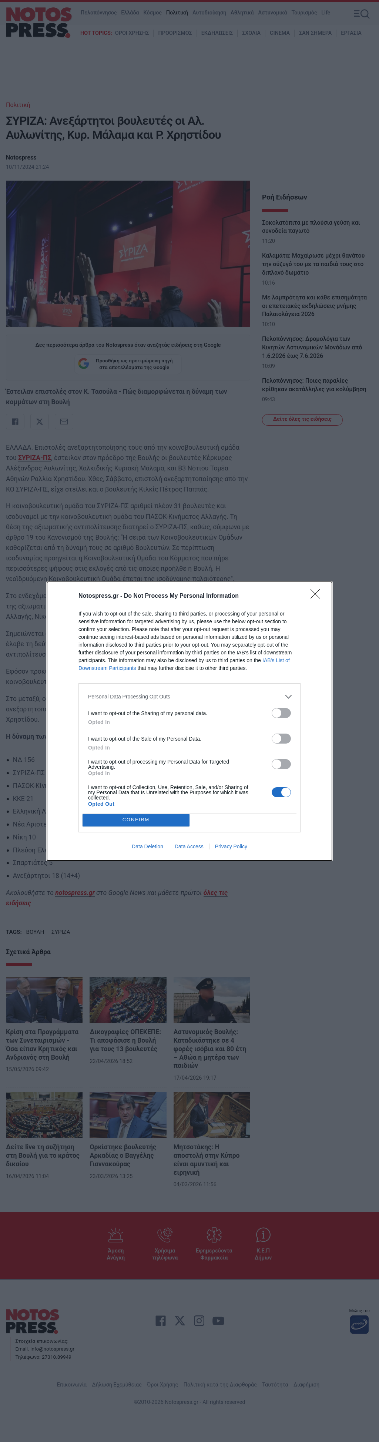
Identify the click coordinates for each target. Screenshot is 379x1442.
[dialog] (189, 721)
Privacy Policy (231, 846)
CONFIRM (136, 820)
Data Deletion (147, 846)
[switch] (281, 713)
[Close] (318, 596)
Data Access (189, 846)
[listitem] (189, 697)
